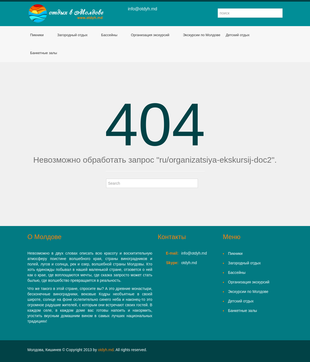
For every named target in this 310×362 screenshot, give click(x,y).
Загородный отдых (72, 35)
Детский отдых (238, 35)
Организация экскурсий (150, 35)
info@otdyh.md (142, 9)
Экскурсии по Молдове (201, 35)
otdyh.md (106, 350)
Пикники (37, 35)
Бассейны (109, 35)
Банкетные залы (43, 53)
